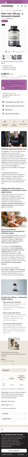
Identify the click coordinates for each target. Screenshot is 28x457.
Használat (5, 413)
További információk (6, 446)
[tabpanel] (14, 389)
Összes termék (9, 10)
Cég (2, 429)
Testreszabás (20, 454)
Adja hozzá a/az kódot (15, 2)
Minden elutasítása (7, 454)
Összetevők (5, 370)
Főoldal (2, 10)
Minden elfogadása (14, 450)
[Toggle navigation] (25, 6)
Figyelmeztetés (6, 419)
